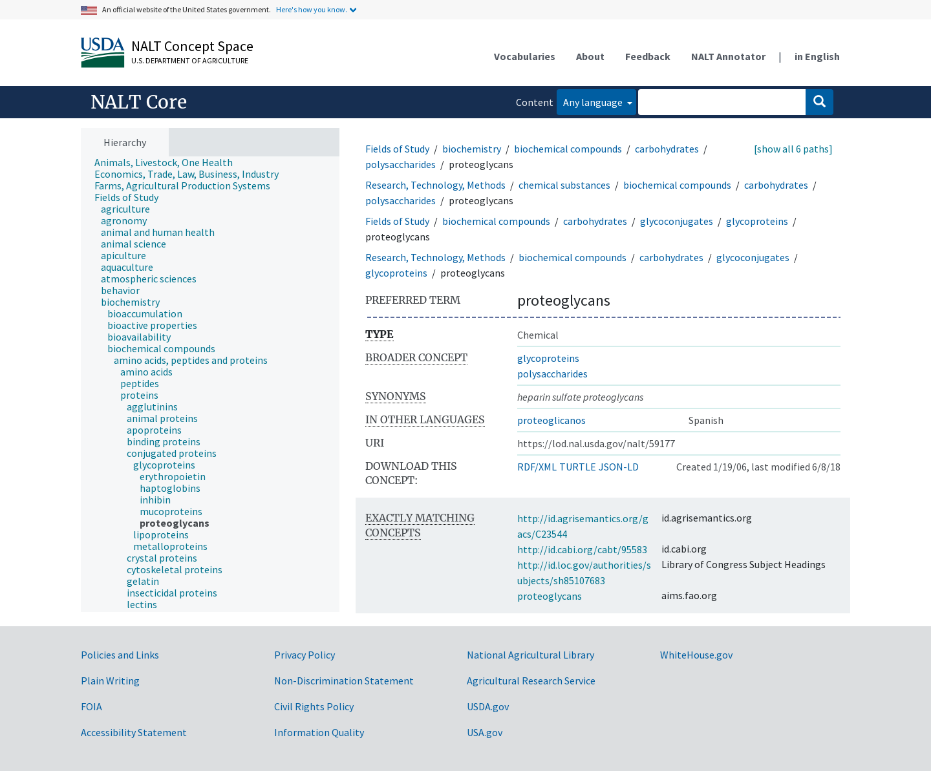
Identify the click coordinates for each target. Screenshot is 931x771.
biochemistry (471, 148)
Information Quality (319, 732)
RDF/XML (537, 466)
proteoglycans (549, 595)
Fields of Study (397, 148)
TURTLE (577, 466)
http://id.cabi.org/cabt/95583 (582, 549)
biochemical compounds (568, 148)
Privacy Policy (304, 654)
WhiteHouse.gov (696, 654)
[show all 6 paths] (793, 148)
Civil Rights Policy (314, 706)
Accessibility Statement (134, 732)
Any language (594, 102)
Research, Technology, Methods (435, 184)
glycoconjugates (676, 221)
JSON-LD (619, 466)
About (590, 56)
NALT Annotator (728, 56)
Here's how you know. (311, 9)
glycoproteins (757, 221)
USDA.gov (488, 706)
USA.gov (484, 732)
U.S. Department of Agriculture (189, 60)
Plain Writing (110, 680)
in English (817, 56)
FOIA (91, 706)
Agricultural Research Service (531, 680)
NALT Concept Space (192, 46)
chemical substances (564, 184)
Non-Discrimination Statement (344, 680)
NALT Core (139, 102)
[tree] (210, 384)
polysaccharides (400, 164)
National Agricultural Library (530, 654)
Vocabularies (524, 56)
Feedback (647, 56)
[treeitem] (169, 162)
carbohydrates (667, 148)
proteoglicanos (551, 420)
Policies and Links (120, 654)
